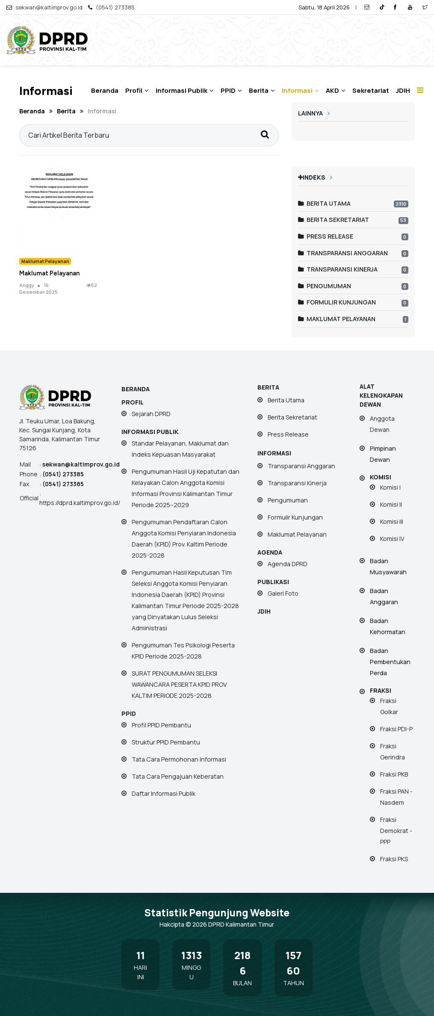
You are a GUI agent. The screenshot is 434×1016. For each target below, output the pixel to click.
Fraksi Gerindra (392, 751)
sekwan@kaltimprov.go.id (49, 7)
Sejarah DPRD (151, 414)
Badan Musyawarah (388, 566)
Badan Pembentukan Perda (390, 662)
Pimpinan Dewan (383, 454)
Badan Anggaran (384, 596)
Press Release (325, 236)
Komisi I (390, 487)
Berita (262, 90)
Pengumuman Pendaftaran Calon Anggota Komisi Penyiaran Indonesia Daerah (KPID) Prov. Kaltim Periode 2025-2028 (184, 538)
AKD (335, 90)
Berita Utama (324, 203)
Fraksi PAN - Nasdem (396, 796)
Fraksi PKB (394, 774)
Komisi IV (392, 539)
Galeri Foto (283, 593)
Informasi (300, 90)
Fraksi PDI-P (396, 729)
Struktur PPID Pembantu (166, 742)
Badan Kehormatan (387, 626)
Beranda (104, 90)
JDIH (403, 90)
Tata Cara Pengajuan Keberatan (178, 776)
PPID (231, 90)
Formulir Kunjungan (337, 302)
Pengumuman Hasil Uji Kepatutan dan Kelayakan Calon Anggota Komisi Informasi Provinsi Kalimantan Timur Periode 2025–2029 (185, 488)
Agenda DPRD (287, 564)
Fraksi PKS (394, 859)
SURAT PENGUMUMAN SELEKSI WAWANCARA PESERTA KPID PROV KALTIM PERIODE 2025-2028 (179, 684)
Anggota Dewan (382, 424)
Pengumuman (324, 286)
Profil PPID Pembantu (161, 725)
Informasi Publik (185, 90)
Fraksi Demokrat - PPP (396, 830)
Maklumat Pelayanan (49, 273)
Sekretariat (370, 90)
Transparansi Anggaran (343, 253)
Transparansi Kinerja (338, 269)
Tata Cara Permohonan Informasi (179, 759)
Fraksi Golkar (389, 706)
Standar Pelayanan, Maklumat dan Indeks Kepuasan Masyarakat (180, 448)
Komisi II (391, 504)
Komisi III (391, 521)
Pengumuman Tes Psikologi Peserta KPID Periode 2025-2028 (183, 650)
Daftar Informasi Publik (163, 793)
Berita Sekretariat (333, 220)
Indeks (315, 177)
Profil (137, 90)
